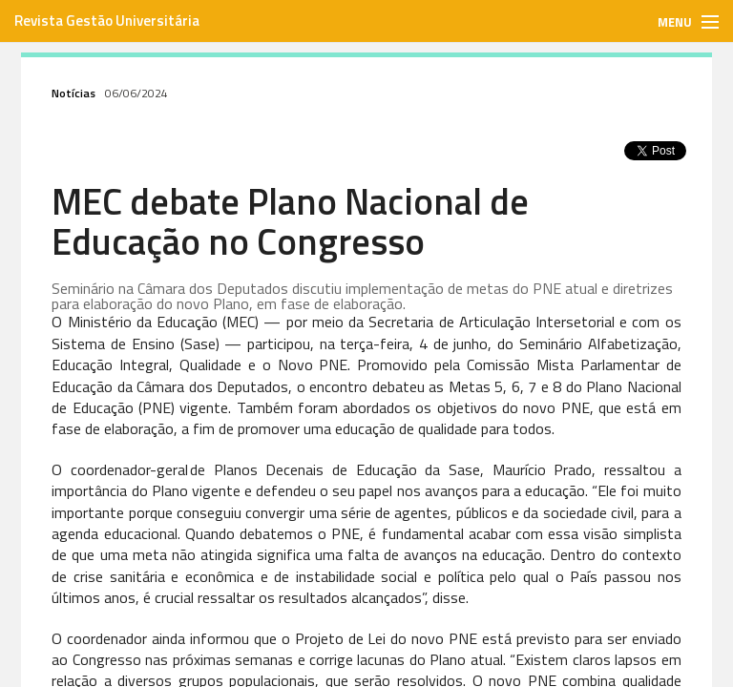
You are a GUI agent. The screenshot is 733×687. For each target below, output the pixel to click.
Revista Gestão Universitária (106, 20)
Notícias (73, 93)
